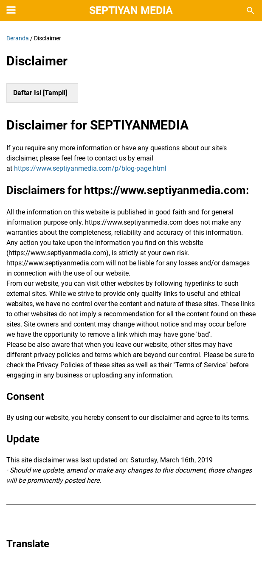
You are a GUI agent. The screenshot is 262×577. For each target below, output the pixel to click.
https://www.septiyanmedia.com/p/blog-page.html (90, 168)
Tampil (55, 93)
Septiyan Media (131, 10)
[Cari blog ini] (250, 11)
